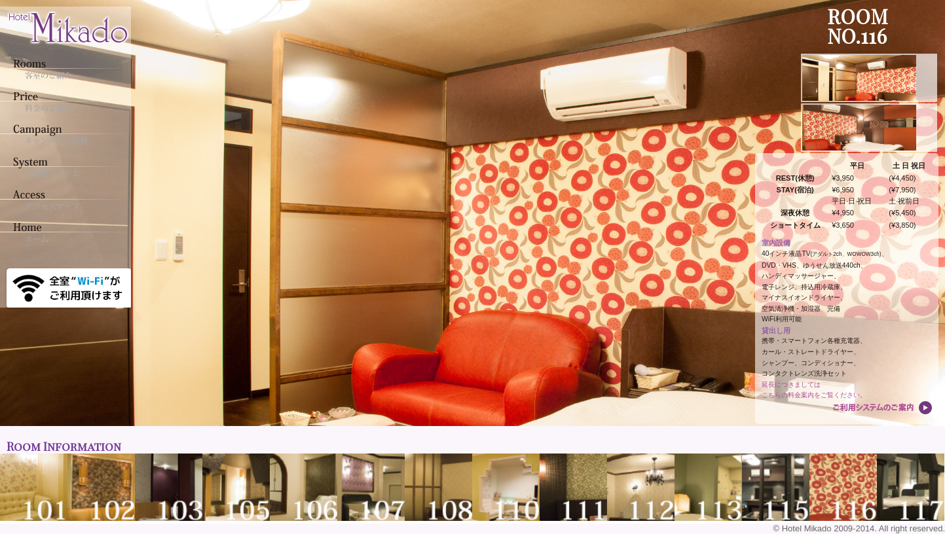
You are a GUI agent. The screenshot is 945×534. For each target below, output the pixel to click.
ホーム (62, 232)
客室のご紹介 (62, 68)
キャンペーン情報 (62, 134)
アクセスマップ (62, 199)
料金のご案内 (62, 101)
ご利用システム (62, 167)
